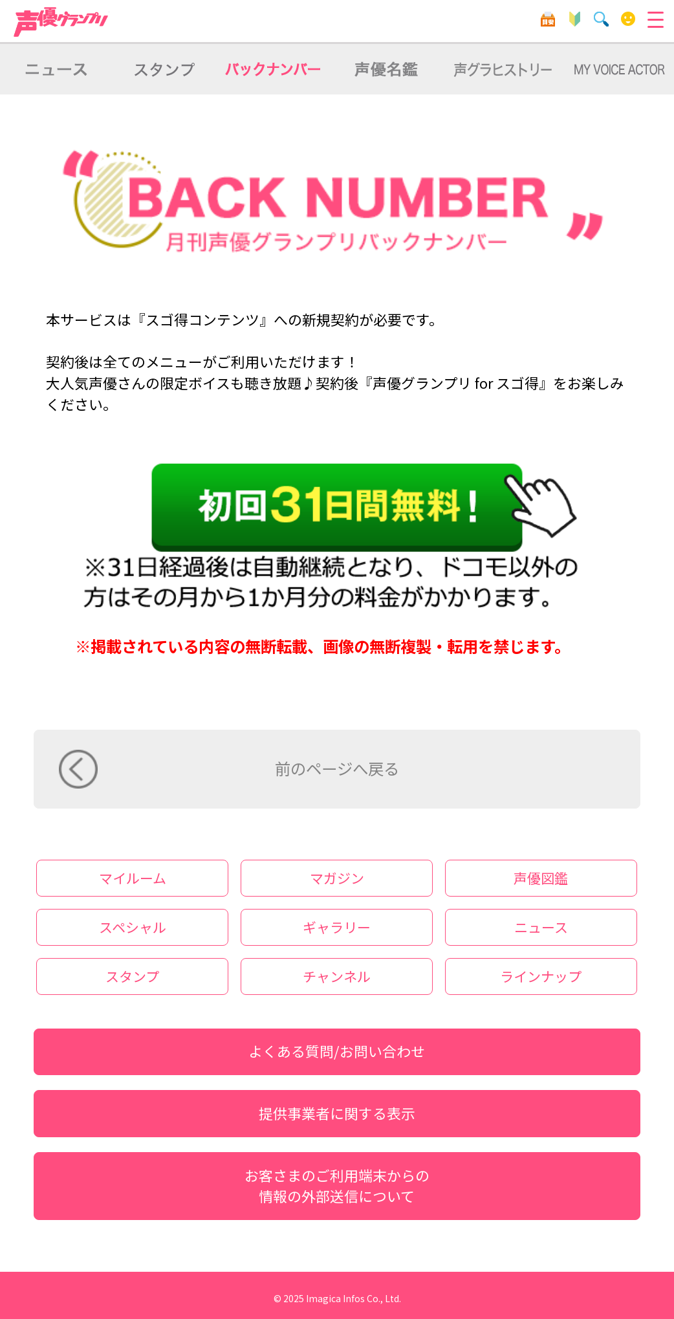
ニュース (541, 927)
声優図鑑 (541, 878)
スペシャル (132, 927)
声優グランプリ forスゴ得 (61, 22)
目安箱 (548, 19)
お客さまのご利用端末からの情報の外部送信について (337, 1185)
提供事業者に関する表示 (337, 1113)
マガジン (337, 878)
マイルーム (628, 19)
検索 (601, 19)
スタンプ (132, 976)
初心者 (574, 19)
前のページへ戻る (337, 768)
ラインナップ (541, 976)
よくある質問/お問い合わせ (336, 1051)
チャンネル (337, 976)
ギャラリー (337, 927)
